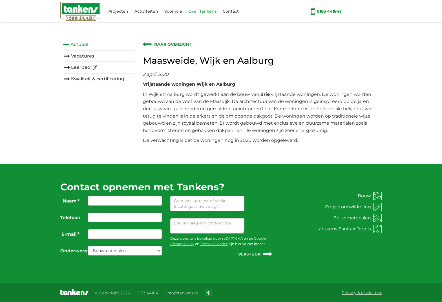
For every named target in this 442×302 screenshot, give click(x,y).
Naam (71, 201)
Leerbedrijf (84, 67)
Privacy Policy (182, 244)
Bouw (370, 196)
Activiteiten (146, 11)
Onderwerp (72, 250)
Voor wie (173, 11)
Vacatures (82, 56)
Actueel (79, 44)
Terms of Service (214, 244)
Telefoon (70, 217)
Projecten (118, 11)
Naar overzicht (172, 44)
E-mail (70, 234)
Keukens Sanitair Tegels (349, 229)
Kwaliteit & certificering (97, 78)
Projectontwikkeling (353, 207)
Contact (231, 11)
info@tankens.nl (182, 293)
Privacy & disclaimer (362, 292)
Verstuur (249, 254)
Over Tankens (202, 11)
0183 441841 (326, 11)
